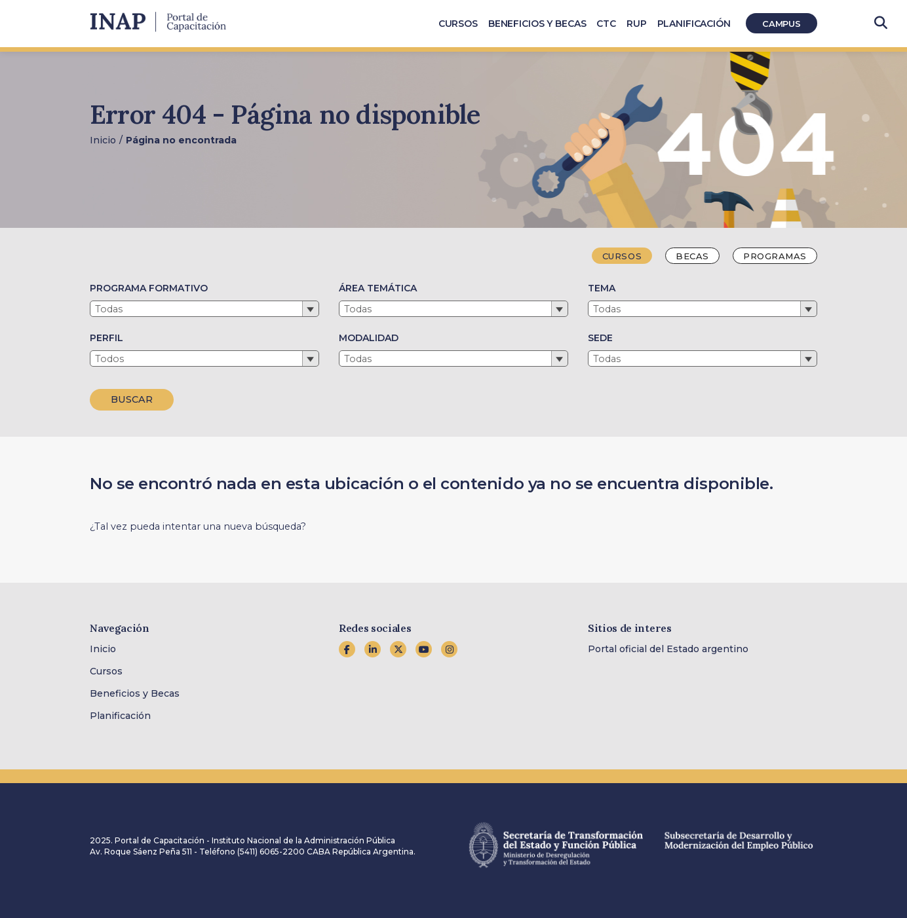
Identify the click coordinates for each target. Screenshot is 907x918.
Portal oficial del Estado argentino (668, 649)
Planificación (120, 716)
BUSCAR (132, 399)
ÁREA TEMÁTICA (378, 288)
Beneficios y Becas (135, 693)
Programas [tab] (775, 256)
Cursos (106, 671)
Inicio (103, 140)
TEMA (601, 288)
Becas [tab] (692, 256)
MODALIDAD (368, 338)
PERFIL (106, 338)
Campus (781, 23)
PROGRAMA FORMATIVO (149, 288)
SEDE (600, 338)
